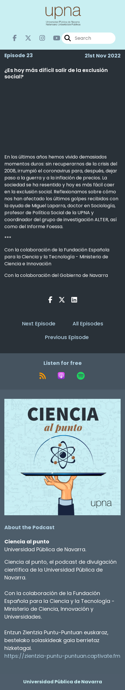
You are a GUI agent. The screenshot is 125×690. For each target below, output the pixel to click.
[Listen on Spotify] (80, 376)
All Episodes (88, 323)
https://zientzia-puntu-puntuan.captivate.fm (62, 656)
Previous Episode (67, 337)
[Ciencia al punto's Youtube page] (53, 38)
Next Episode (38, 323)
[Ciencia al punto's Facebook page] (15, 38)
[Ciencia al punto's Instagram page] (38, 38)
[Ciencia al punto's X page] (24, 38)
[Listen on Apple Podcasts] (61, 376)
